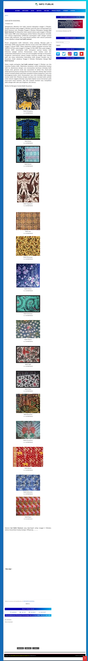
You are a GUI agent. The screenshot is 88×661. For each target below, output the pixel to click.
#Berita (28, 603)
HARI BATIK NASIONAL (28, 601)
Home (36, 648)
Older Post (28, 648)
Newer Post (20, 648)
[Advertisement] (28, 550)
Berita (6, 15)
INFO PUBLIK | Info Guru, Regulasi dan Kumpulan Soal (20, 655)
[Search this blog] (62, 42)
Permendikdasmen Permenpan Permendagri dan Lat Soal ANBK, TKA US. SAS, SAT (28, 615)
